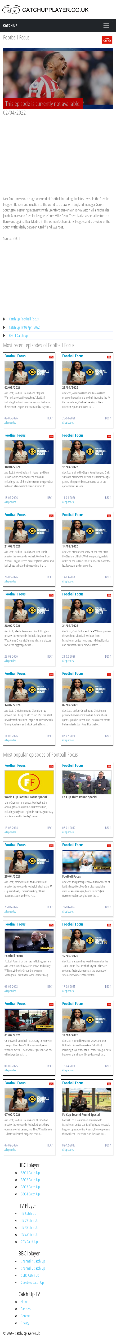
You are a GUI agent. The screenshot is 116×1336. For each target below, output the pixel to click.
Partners (26, 1308)
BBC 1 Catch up (18, 335)
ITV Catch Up (28, 1213)
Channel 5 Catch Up (33, 1268)
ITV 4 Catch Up (29, 1234)
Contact (25, 1316)
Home (24, 1301)
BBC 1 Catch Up (30, 1172)
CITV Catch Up (29, 1241)
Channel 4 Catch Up (33, 1261)
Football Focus (16, 37)
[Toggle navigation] (106, 25)
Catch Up (10, 25)
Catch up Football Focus (24, 319)
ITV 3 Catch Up (29, 1227)
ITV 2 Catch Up (29, 1220)
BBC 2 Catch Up (30, 1179)
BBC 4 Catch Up (30, 1194)
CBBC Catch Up (30, 1275)
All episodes (10, 422)
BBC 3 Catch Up (30, 1186)
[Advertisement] (58, 151)
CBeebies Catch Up (32, 1282)
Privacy (25, 1323)
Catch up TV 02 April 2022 (24, 327)
